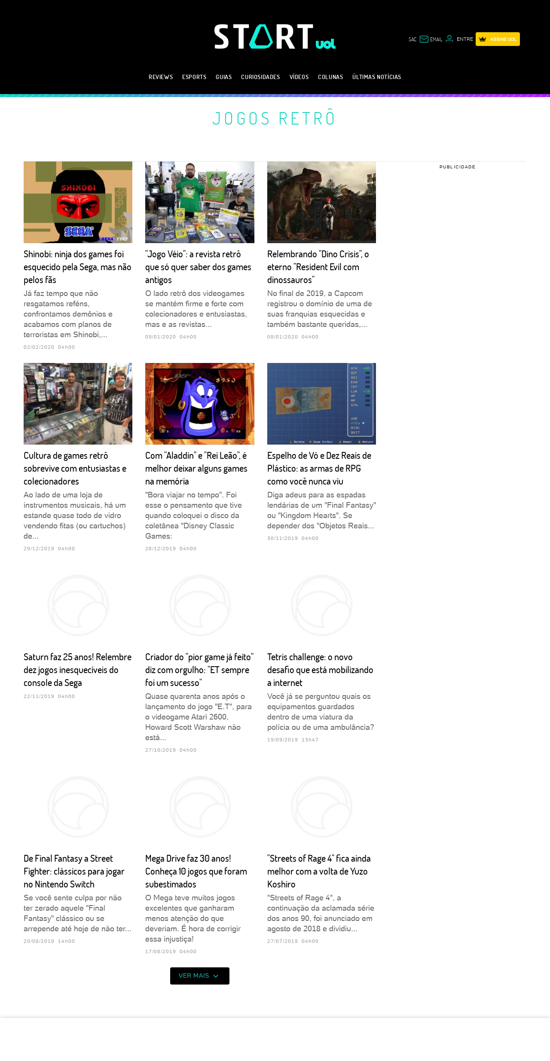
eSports (194, 77)
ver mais (200, 976)
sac (412, 39)
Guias (224, 77)
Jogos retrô (275, 118)
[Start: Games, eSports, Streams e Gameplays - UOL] (265, 36)
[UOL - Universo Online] (326, 44)
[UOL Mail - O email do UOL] (430, 39)
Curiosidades (260, 77)
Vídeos (299, 77)
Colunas (330, 77)
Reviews (161, 77)
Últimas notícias (376, 77)
